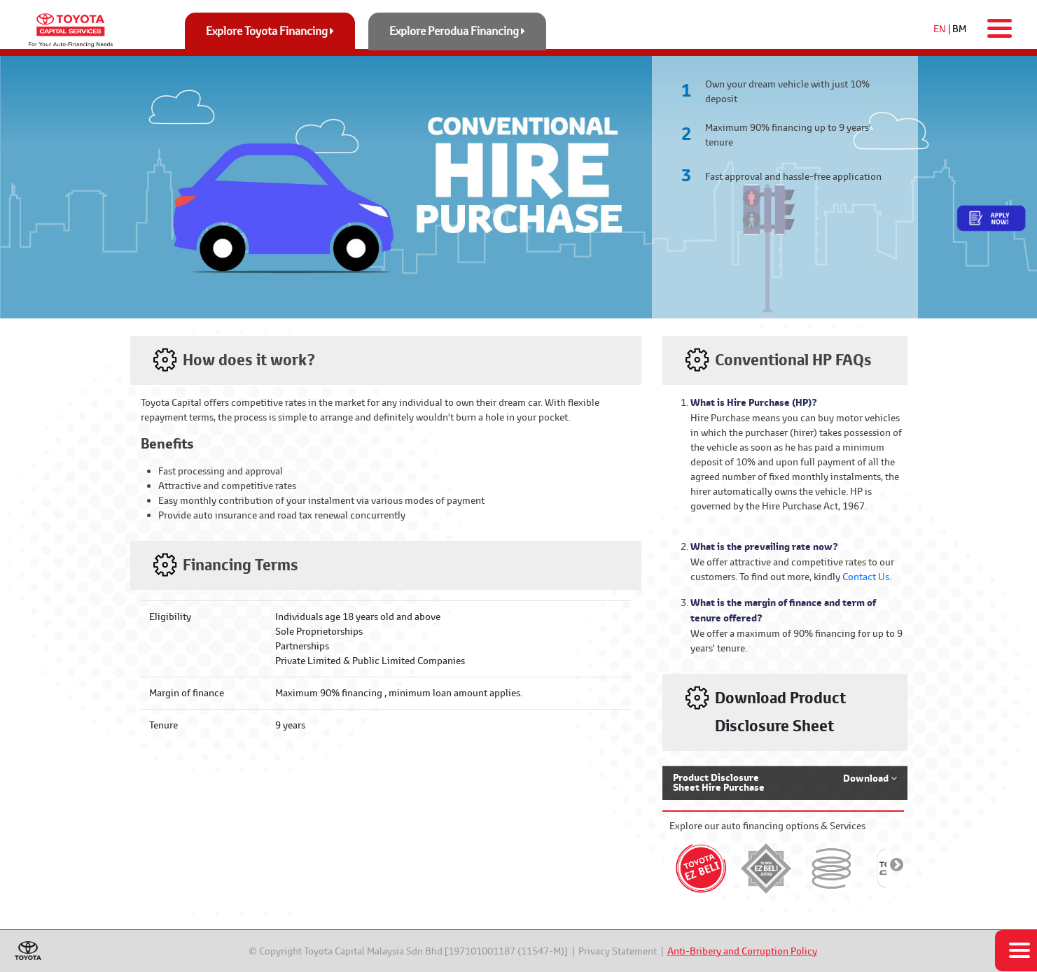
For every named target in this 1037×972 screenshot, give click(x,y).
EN (939, 28)
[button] (784, 783)
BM (959, 28)
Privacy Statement (617, 951)
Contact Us (865, 576)
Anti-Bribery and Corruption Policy (742, 951)
